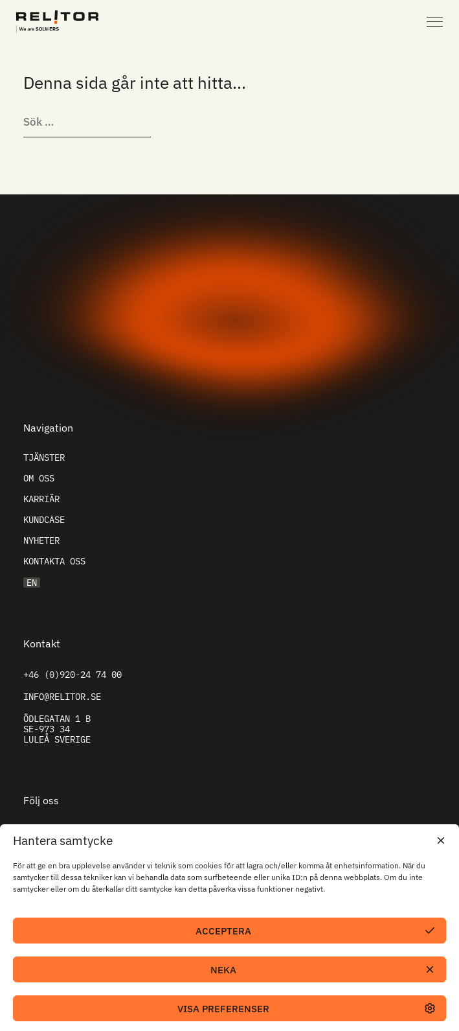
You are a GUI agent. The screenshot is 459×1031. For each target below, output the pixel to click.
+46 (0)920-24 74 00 (72, 674)
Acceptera (223, 931)
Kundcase (44, 519)
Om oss (38, 478)
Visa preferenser (223, 1008)
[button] (439, 840)
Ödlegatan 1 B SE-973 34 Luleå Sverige (57, 729)
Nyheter (41, 540)
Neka (223, 970)
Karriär (41, 499)
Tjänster (44, 457)
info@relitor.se (62, 696)
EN (32, 582)
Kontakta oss (54, 561)
